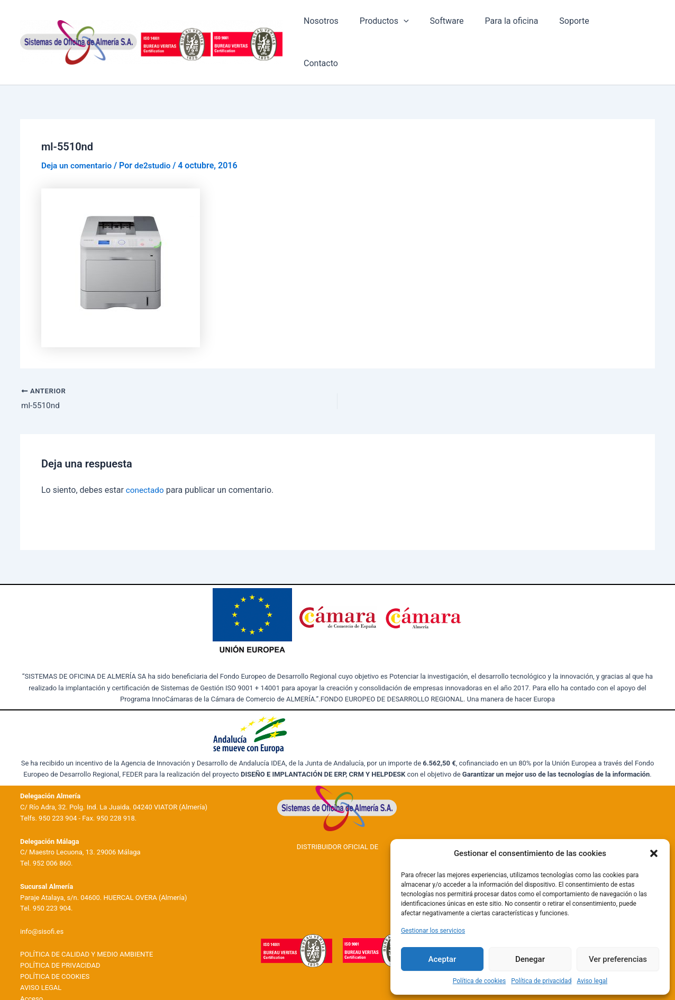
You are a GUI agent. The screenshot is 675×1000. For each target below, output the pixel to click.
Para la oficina (522, 30)
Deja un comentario (78, 142)
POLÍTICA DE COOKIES (54, 954)
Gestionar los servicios (433, 930)
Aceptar (442, 959)
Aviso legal (592, 981)
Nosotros (344, 30)
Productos (402, 31)
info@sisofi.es (41, 909)
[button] (654, 853)
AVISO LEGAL (40, 965)
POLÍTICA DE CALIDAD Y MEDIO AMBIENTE (86, 932)
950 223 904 (58, 796)
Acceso (31, 976)
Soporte (580, 30)
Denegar (530, 959)
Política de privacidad (541, 981)
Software (461, 30)
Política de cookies (479, 981)
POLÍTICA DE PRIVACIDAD (60, 943)
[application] (422, 31)
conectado (146, 468)
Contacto (629, 30)
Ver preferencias (618, 959)
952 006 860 (52, 841)
